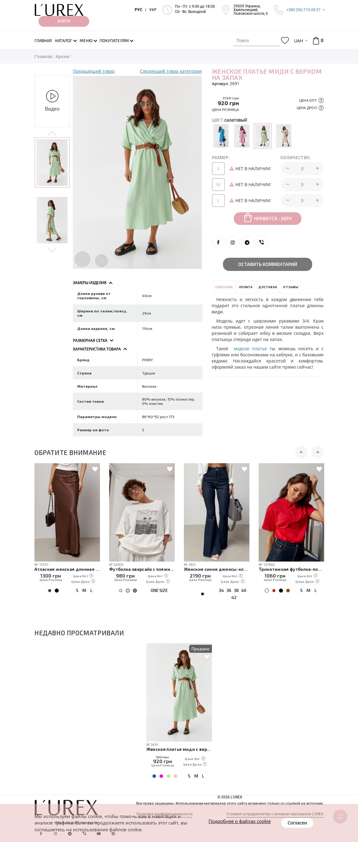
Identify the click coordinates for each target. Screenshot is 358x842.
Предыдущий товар (94, 71)
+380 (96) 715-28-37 (303, 10)
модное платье (250, 348)
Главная (43, 56)
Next (52, 249)
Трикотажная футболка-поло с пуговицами (291, 569)
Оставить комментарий (267, 264)
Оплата (246, 287)
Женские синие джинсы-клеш (216, 569)
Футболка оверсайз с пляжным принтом (142, 569)
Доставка (267, 287)
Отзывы (290, 287)
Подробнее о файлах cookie (240, 821)
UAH (298, 41)
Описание (224, 287)
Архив (62, 56)
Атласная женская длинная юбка (67, 569)
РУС (138, 10)
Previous (52, 133)
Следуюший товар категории (171, 71)
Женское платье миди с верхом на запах (179, 749)
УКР (153, 10)
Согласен (297, 823)
